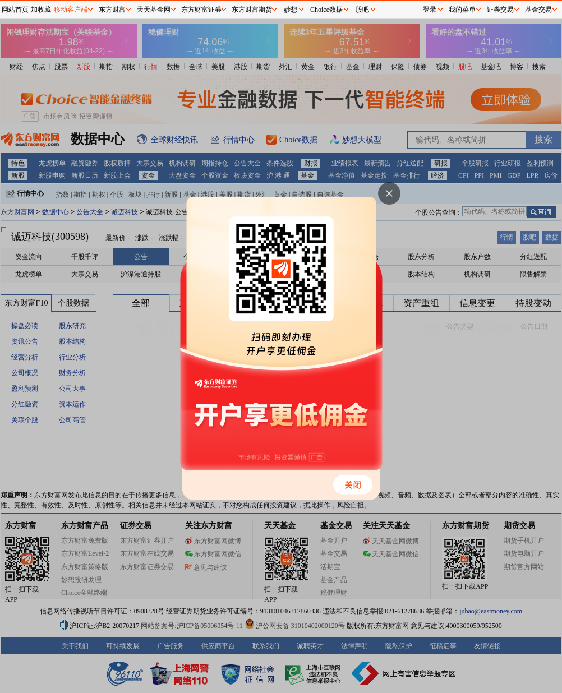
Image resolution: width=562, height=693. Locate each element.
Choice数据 (326, 9)
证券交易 (500, 9)
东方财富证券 (201, 9)
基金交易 (538, 9)
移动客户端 (70, 9)
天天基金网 (154, 9)
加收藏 (41, 9)
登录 (429, 9)
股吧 (362, 9)
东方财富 (112, 9)
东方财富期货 (252, 9)
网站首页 (15, 9)
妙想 (290, 9)
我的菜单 (462, 9)
